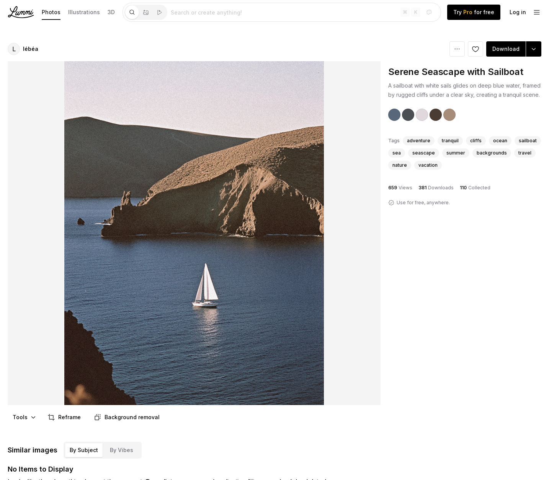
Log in (518, 12)
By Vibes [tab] (121, 450)
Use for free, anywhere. (423, 202)
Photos (51, 12)
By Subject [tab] (84, 450)
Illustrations (84, 12)
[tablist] (145, 12)
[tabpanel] (304, 12)
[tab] (132, 12)
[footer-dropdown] (536, 12)
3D (111, 12)
